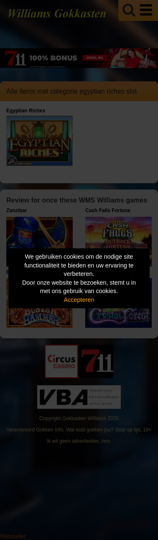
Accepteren (79, 299)
